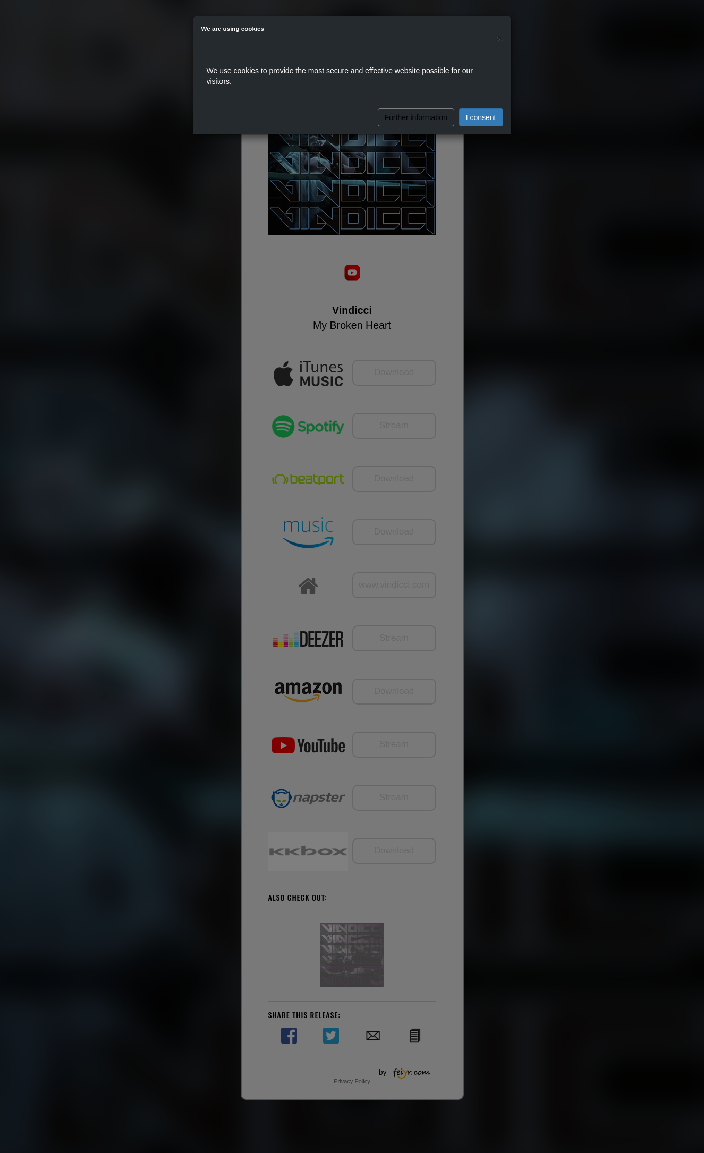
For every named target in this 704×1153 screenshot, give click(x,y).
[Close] (499, 38)
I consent (481, 117)
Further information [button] (416, 117)
